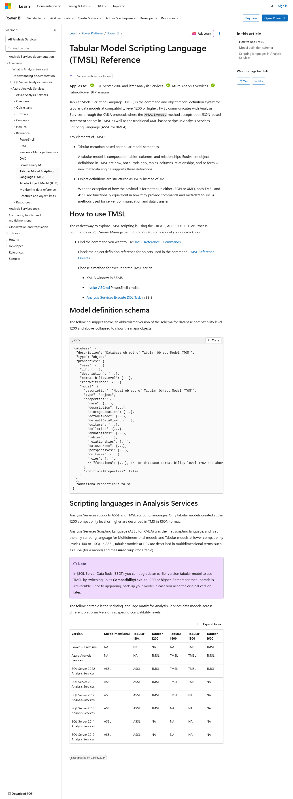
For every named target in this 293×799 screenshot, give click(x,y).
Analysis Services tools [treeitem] (24, 208)
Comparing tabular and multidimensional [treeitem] (25, 218)
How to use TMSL (251, 42)
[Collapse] (54, 30)
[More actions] (219, 33)
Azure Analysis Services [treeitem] (32, 95)
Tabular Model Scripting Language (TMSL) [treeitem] (36, 174)
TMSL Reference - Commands (157, 241)
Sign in (283, 6)
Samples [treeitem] (14, 258)
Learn (73, 33)
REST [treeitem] (23, 146)
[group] (146, 419)
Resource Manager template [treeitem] (39, 152)
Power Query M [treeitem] (30, 165)
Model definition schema (256, 47)
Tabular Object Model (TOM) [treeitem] (39, 183)
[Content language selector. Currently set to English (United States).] (25, 792)
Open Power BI (274, 18)
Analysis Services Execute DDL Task (114, 297)
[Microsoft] (8, 6)
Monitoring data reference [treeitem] (38, 189)
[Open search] (272, 6)
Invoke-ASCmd (98, 287)
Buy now (251, 18)
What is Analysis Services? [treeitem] (30, 69)
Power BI (113, 33)
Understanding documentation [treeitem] (34, 76)
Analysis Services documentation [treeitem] (31, 56)
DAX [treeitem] (23, 158)
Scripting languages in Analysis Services (260, 55)
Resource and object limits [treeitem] (38, 196)
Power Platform (92, 33)
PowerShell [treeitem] (27, 139)
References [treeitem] (16, 252)
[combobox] (33, 39)
